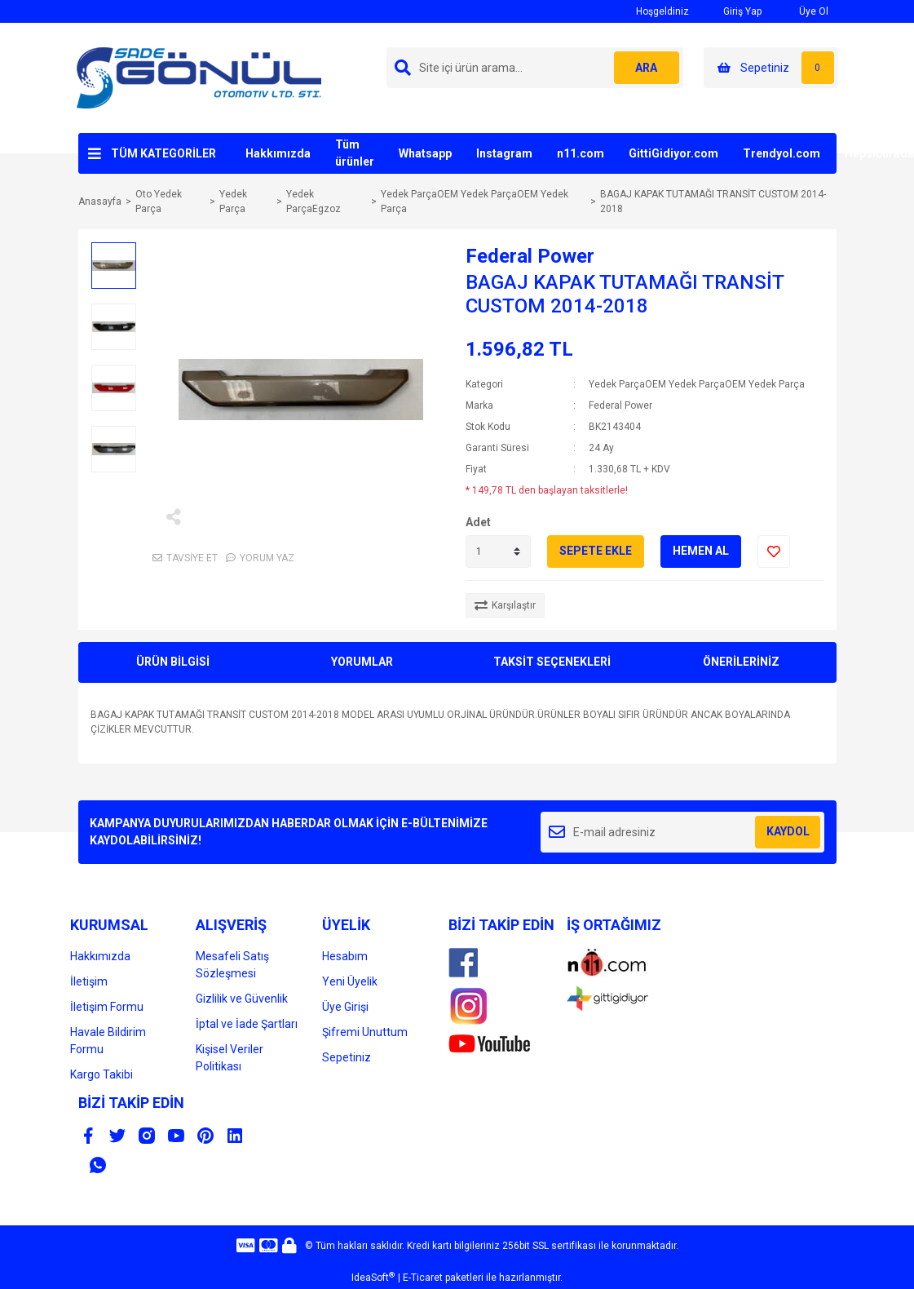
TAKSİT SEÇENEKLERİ (552, 661)
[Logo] (199, 77)
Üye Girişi (345, 1006)
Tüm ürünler (354, 153)
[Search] (534, 67)
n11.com (580, 153)
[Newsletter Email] (683, 832)
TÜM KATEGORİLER (163, 153)
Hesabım (345, 956)
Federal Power (530, 256)
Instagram (504, 153)
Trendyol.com (781, 153)
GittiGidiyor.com (673, 153)
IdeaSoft (373, 1277)
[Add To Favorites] (773, 551)
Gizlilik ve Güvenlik (242, 998)
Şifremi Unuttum (365, 1032)
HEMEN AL (701, 550)
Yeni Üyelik (350, 981)
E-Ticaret (423, 1277)
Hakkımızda (278, 153)
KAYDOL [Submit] (788, 831)
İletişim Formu (107, 1006)
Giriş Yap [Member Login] (733, 11)
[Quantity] (498, 551)
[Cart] (771, 67)
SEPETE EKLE (595, 550)
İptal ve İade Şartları (247, 1023)
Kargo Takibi (101, 1074)
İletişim (89, 981)
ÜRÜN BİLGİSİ (173, 661)
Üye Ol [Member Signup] (803, 11)
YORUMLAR (362, 661)
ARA (646, 67)
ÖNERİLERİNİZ (741, 661)
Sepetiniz (346, 1057)
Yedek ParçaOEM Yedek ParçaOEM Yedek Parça (697, 384)
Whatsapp (425, 153)
